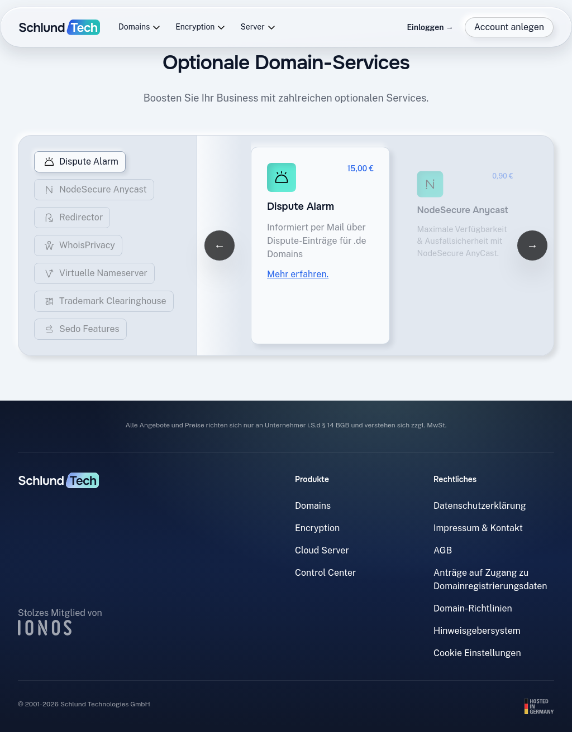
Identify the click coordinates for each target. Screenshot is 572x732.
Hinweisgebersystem (477, 630)
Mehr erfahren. (297, 274)
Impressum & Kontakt (478, 528)
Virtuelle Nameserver (94, 273)
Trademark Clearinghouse (103, 301)
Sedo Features (80, 329)
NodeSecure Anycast (94, 190)
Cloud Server (322, 550)
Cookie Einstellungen (477, 653)
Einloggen (430, 27)
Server (257, 27)
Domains (139, 27)
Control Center (325, 572)
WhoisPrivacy (78, 245)
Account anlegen (509, 27)
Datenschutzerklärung (479, 505)
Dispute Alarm (79, 162)
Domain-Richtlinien (472, 608)
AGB (442, 550)
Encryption (200, 27)
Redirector (72, 217)
